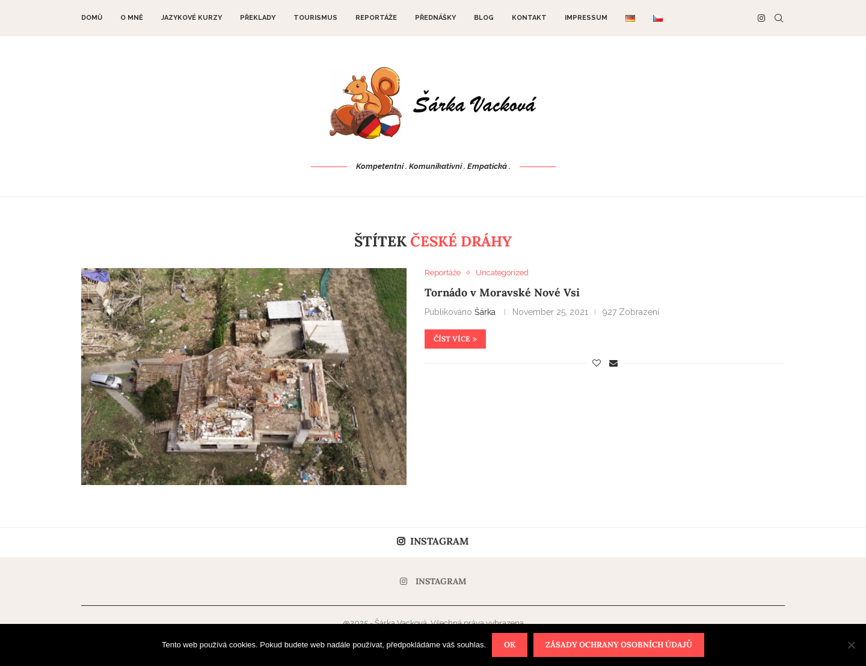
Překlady (257, 18)
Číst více (455, 338)
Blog (484, 18)
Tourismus (315, 18)
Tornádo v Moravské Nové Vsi (502, 292)
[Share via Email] (613, 363)
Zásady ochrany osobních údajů (618, 645)
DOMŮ (91, 18)
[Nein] (851, 645)
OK (509, 645)
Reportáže (376, 18)
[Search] (779, 18)
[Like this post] (596, 363)
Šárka (485, 312)
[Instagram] (761, 18)
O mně (131, 18)
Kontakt (529, 18)
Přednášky (435, 18)
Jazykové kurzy (191, 18)
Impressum (586, 18)
